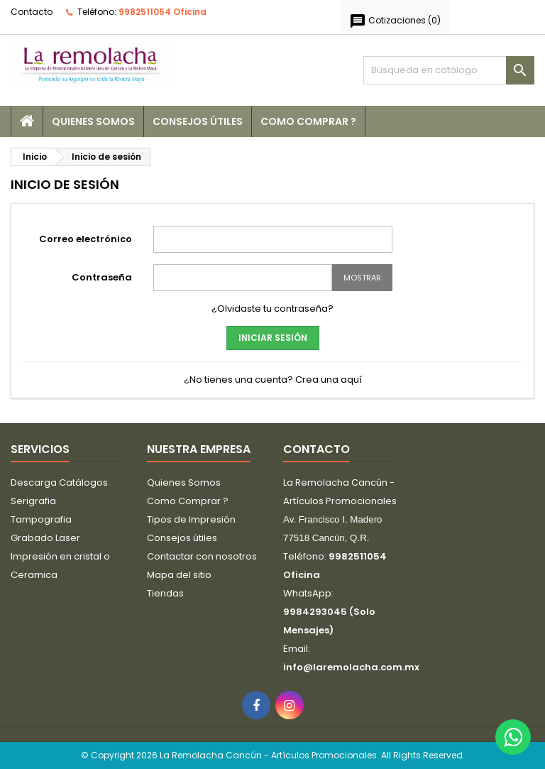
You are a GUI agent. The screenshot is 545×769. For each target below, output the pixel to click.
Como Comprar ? (308, 121)
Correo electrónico (85, 239)
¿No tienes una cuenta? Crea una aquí (273, 379)
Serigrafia (33, 501)
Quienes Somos (93, 121)
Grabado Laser (45, 538)
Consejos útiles (198, 121)
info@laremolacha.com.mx (351, 667)
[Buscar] (448, 70)
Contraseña (102, 277)
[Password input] (242, 277)
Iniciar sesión (272, 338)
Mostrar (362, 277)
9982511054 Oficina (163, 12)
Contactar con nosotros (202, 556)
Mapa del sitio (179, 575)
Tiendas (165, 593)
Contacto (32, 12)
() (395, 21)
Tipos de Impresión (191, 519)
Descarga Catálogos (59, 482)
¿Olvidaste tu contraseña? (272, 308)
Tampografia (41, 519)
